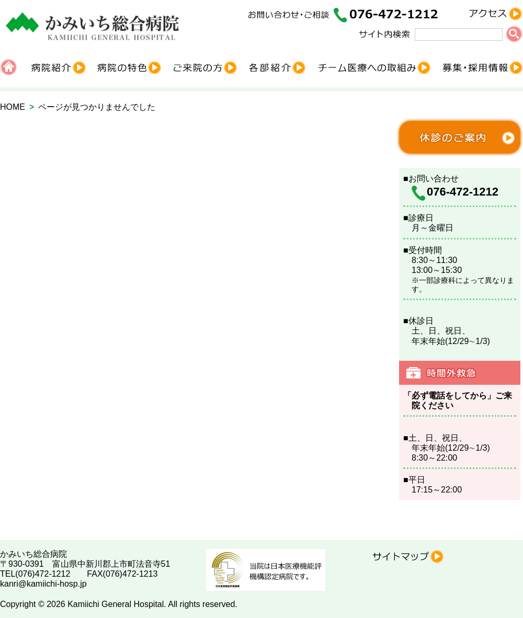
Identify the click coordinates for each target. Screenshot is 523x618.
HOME (12, 106)
